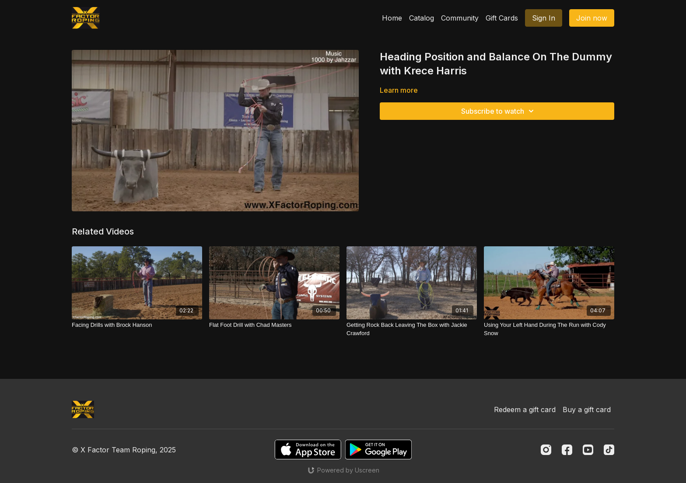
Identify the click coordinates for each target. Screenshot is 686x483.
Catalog (421, 18)
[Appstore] (307, 449)
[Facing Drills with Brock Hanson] (137, 325)
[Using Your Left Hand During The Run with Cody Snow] (549, 329)
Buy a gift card (587, 409)
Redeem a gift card (525, 409)
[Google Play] (378, 449)
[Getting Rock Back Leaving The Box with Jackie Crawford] (411, 329)
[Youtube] (588, 449)
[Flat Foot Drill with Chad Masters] (274, 325)
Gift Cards (502, 18)
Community (460, 18)
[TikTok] (609, 449)
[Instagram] (546, 449)
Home (392, 18)
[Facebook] (567, 449)
